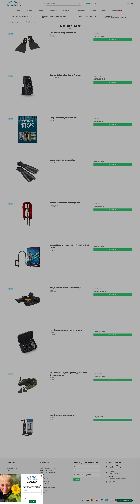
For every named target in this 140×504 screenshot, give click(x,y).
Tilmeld (32, 501)
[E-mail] (32, 494)
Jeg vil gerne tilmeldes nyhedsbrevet (30, 497)
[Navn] (32, 490)
